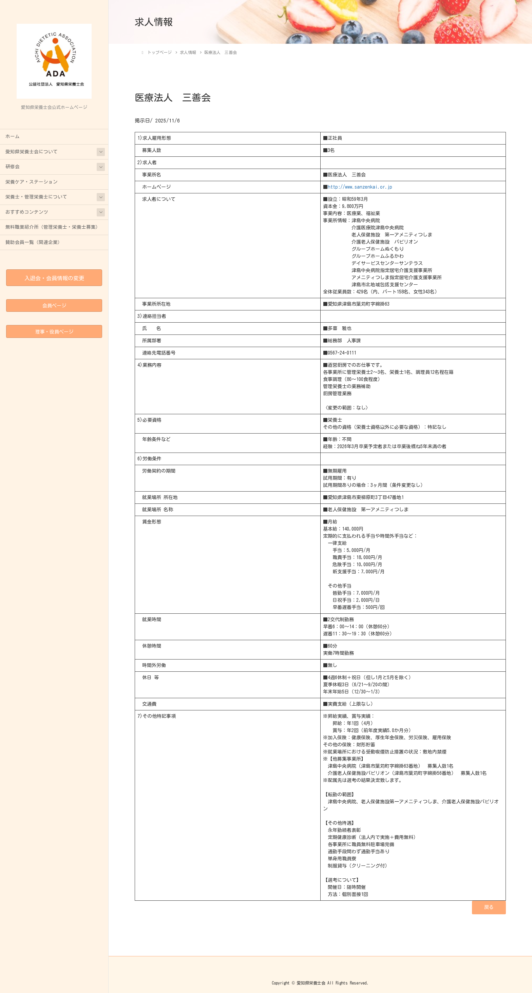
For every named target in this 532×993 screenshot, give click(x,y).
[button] (489, 907)
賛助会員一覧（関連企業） (33, 242)
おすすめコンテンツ (26, 212)
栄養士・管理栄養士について (36, 196)
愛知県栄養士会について (31, 151)
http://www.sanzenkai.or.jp (360, 187)
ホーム (12, 136)
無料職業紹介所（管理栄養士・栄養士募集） (52, 227)
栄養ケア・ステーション (31, 181)
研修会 (12, 166)
